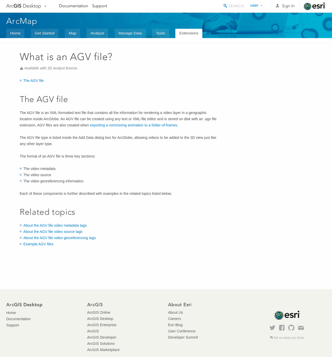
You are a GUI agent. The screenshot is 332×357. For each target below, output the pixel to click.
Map (72, 33)
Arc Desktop (23, 6)
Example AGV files (38, 244)
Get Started (45, 33)
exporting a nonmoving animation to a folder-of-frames (133, 125)
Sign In (288, 5)
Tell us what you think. (289, 338)
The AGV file (33, 80)
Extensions (188, 33)
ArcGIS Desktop (100, 319)
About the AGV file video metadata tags (55, 225)
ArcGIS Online (98, 312)
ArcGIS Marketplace (103, 350)
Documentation (73, 5)
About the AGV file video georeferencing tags (59, 238)
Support (99, 5)
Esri (315, 6)
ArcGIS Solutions (101, 343)
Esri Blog (175, 325)
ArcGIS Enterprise (101, 325)
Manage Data (130, 33)
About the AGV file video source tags (52, 232)
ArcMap (22, 21)
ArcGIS (93, 331)
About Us (175, 312)
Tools (160, 33)
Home (15, 33)
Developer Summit (183, 337)
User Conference (182, 331)
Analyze (97, 33)
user (254, 5)
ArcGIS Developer (101, 337)
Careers (174, 319)
